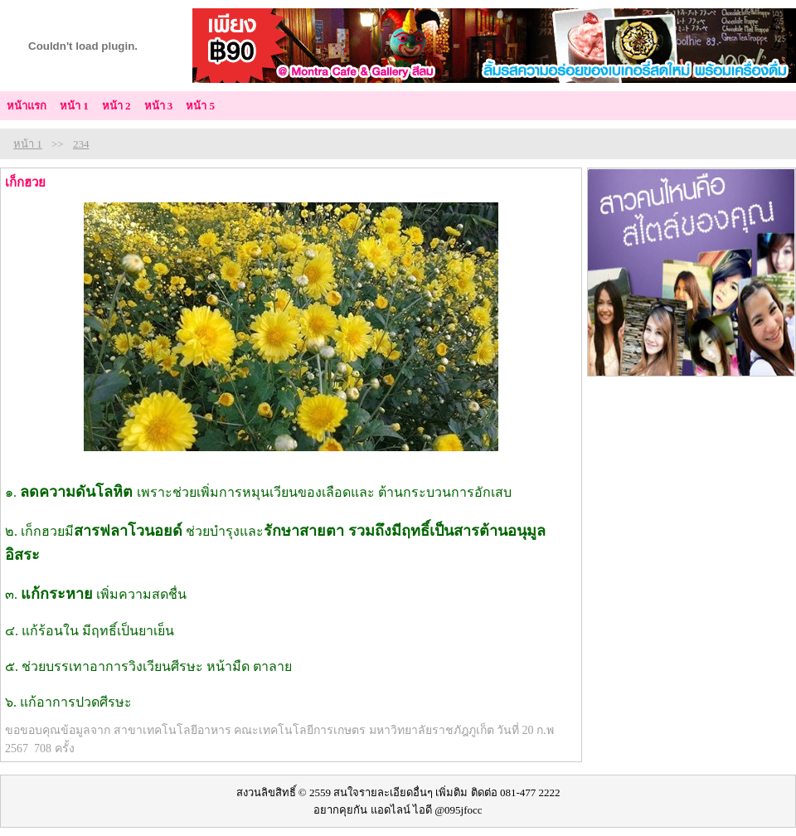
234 (81, 144)
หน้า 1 (27, 144)
